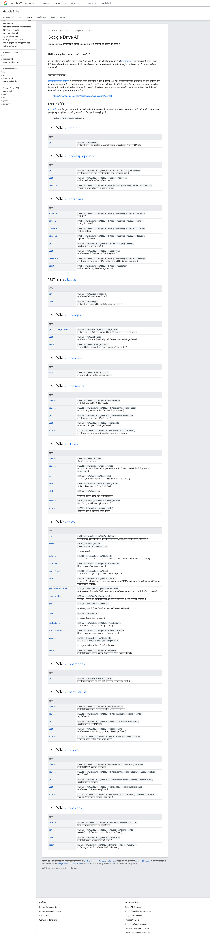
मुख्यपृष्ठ (46, 3)
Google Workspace (63, 31)
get (50, 142)
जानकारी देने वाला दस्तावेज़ (58, 81)
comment (53, 228)
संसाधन (90, 3)
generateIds (55, 596)
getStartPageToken (58, 329)
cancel (52, 221)
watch (51, 344)
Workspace (21, 3)
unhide (52, 500)
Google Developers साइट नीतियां (69, 864)
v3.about (71, 128)
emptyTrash (54, 571)
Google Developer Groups (50, 907)
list (51, 178)
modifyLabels (55, 630)
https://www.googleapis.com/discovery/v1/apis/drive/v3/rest (82, 96)
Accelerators (44, 916)
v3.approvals (74, 199)
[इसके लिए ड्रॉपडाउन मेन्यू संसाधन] (96, 3)
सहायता (62, 17)
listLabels (54, 623)
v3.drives (71, 444)
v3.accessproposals (79, 156)
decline (53, 236)
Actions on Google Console (136, 924)
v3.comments (74, 386)
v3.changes (73, 315)
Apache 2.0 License (143, 861)
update (52, 430)
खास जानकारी (8, 17)
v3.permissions (75, 692)
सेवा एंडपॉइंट (53, 109)
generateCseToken (58, 588)
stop (51, 372)
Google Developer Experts (50, 911)
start (51, 266)
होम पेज (50, 31)
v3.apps (70, 280)
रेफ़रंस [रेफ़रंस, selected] (29, 17)
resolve (53, 185)
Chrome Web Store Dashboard (137, 933)
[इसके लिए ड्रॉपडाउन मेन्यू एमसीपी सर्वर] (114, 3)
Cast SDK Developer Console (137, 928)
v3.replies (72, 750)
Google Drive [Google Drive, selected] (59, 3)
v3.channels (73, 358)
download (53, 563)
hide (51, 483)
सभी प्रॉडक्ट (74, 3)
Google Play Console (133, 916)
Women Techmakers (48, 920)
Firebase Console (132, 920)
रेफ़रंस (90, 31)
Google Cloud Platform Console (138, 911)
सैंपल (53, 17)
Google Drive (11, 11)
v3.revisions (73, 808)
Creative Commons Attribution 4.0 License (100, 861)
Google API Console (133, 907)
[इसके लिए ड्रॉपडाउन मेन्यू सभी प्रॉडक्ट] (82, 3)
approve (53, 213)
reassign (53, 258)
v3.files (70, 522)
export (52, 578)
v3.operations (75, 664)
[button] (17, 20)
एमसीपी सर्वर (106, 3)
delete (52, 408)
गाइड (20, 17)
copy (51, 536)
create (52, 400)
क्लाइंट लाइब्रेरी (127, 61)
